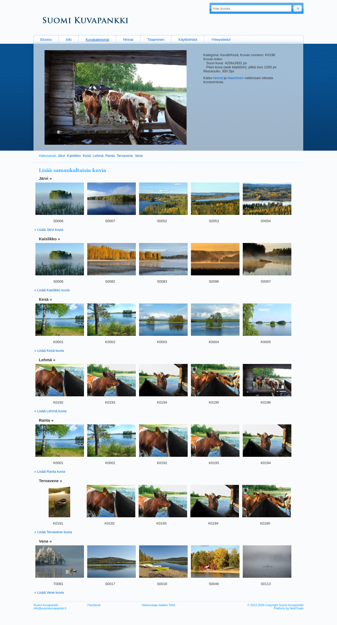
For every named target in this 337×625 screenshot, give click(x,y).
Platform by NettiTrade (289, 608)
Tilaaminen (155, 40)
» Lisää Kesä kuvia (49, 351)
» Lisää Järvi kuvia (48, 230)
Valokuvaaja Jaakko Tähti (158, 605)
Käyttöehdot (187, 40)
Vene (139, 156)
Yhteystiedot (221, 40)
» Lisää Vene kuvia (49, 592)
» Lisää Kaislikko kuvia (52, 290)
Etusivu (46, 40)
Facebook (93, 605)
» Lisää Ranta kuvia (49, 471)
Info (69, 40)
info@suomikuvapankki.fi (49, 608)
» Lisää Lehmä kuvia (50, 411)
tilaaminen (236, 78)
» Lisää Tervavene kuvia (53, 532)
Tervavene (125, 156)
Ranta (110, 156)
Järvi (61, 156)
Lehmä (98, 156)
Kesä (87, 156)
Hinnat (128, 40)
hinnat (218, 78)
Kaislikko (74, 156)
